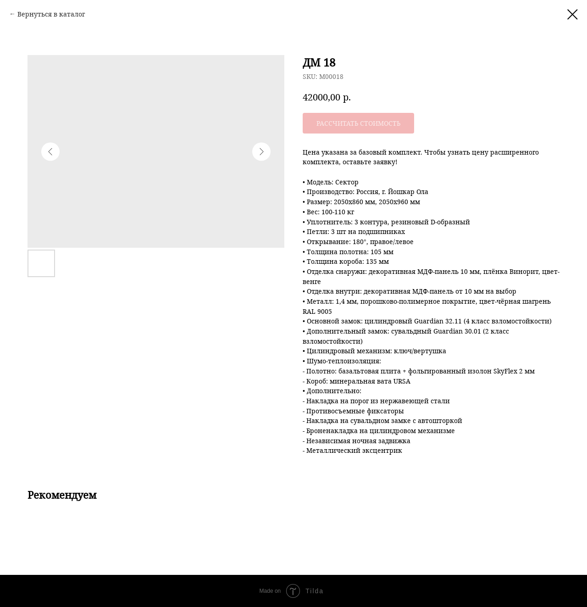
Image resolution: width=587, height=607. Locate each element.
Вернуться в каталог (51, 14)
